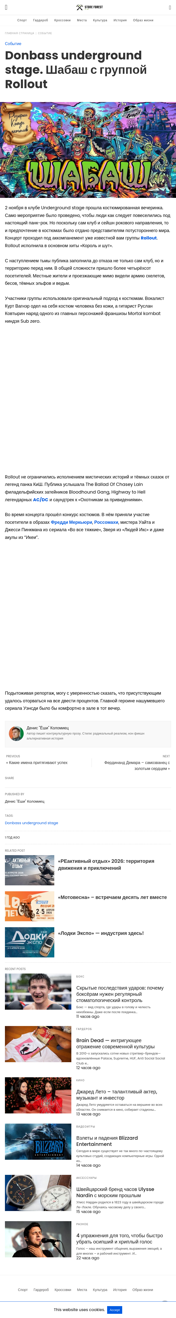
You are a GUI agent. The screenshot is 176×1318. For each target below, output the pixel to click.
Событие (45, 33)
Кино (80, 1080)
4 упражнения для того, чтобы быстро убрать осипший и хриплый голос (119, 1238)
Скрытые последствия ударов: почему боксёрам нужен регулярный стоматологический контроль (120, 994)
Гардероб (40, 20)
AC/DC (40, 500)
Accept (115, 1310)
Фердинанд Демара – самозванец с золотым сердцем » (137, 765)
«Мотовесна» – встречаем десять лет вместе (112, 897)
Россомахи (106, 522)
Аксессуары (86, 1178)
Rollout (149, 238)
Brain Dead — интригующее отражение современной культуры (115, 1043)
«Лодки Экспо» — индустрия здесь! (101, 933)
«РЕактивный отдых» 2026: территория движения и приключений (106, 864)
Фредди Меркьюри (71, 522)
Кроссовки (62, 20)
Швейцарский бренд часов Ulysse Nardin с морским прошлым (115, 1192)
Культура (100, 20)
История (120, 20)
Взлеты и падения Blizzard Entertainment (107, 1141)
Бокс (80, 976)
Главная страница (19, 33)
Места (82, 20)
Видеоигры (85, 1127)
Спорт (22, 20)
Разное (82, 1224)
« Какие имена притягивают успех (37, 762)
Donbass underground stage (31, 822)
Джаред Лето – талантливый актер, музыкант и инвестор (116, 1094)
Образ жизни (143, 20)
